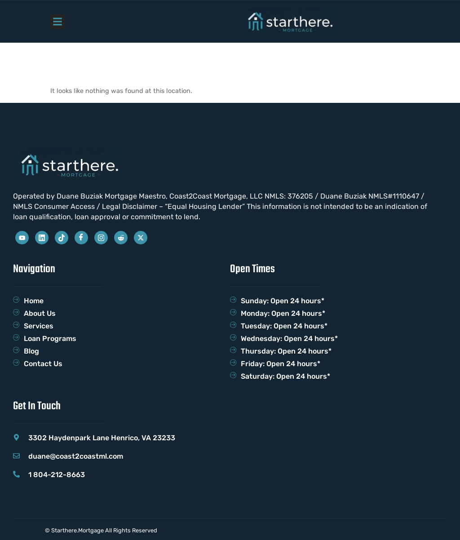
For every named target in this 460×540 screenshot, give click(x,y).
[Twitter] (140, 237)
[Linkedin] (42, 237)
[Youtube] (22, 237)
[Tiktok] (61, 237)
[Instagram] (101, 237)
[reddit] (121, 237)
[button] (57, 21)
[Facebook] (81, 237)
